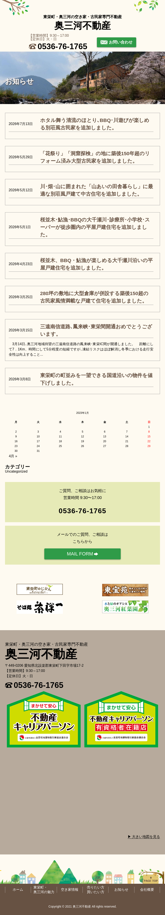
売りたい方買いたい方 (95, 889)
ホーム (18, 889)
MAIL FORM (80, 554)
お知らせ (121, 889)
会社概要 (147, 889)
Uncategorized (16, 471)
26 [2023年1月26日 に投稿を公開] (82, 446)
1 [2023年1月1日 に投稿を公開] (149, 426)
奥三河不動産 (82, 25)
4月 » (13, 456)
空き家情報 (69, 889)
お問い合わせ (120, 42)
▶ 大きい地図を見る (144, 836)
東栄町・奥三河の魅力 (43, 889)
